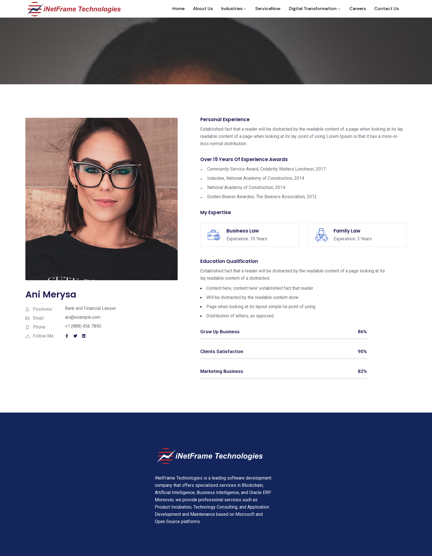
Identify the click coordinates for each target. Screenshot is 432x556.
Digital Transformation (315, 8)
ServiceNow (268, 8)
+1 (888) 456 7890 (83, 326)
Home (178, 8)
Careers (357, 8)
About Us (203, 8)
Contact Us (386, 8)
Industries (234, 8)
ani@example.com (82, 317)
